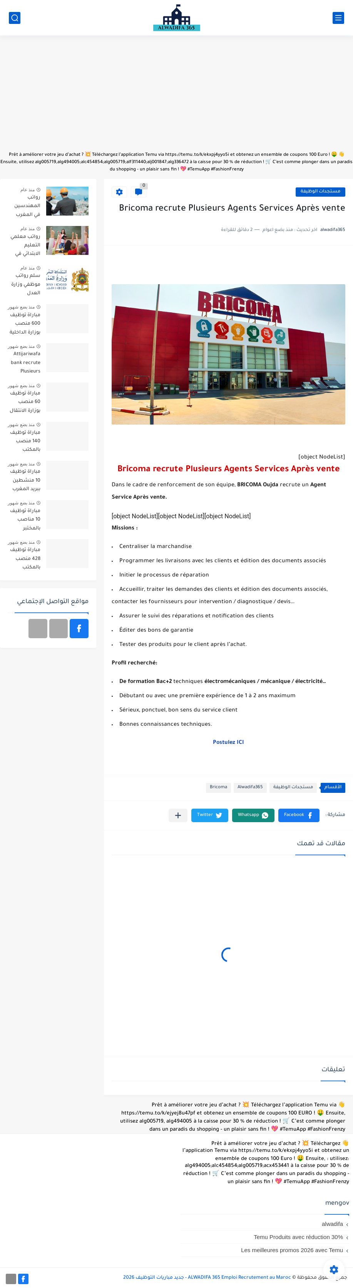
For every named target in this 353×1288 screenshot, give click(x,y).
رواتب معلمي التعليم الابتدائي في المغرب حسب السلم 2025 (24, 247)
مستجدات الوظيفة (320, 191)
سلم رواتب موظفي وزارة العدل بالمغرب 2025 (25, 285)
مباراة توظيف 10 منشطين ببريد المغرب (25, 480)
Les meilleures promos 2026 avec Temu (292, 1250)
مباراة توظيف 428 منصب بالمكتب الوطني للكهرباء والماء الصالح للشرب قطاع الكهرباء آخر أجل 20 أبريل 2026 (25, 560)
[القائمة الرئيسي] (338, 18)
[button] (299, 815)
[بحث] (14, 18)
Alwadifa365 (250, 787)
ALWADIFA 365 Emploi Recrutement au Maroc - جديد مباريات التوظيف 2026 (207, 1278)
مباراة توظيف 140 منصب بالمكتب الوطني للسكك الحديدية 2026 (25, 442)
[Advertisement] (176, 97)
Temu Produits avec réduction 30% (298, 1237)
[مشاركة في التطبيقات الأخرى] (178, 815)
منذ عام (27, 189)
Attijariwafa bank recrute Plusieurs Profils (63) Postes (25, 364)
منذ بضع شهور (21, 307)
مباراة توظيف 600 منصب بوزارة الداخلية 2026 (25, 325)
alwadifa (332, 1224)
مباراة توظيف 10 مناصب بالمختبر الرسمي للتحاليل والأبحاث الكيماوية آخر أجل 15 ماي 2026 (25, 521)
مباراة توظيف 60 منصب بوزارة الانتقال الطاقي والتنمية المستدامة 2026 (25, 403)
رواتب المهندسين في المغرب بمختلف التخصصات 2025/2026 (27, 207)
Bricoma (218, 787)
